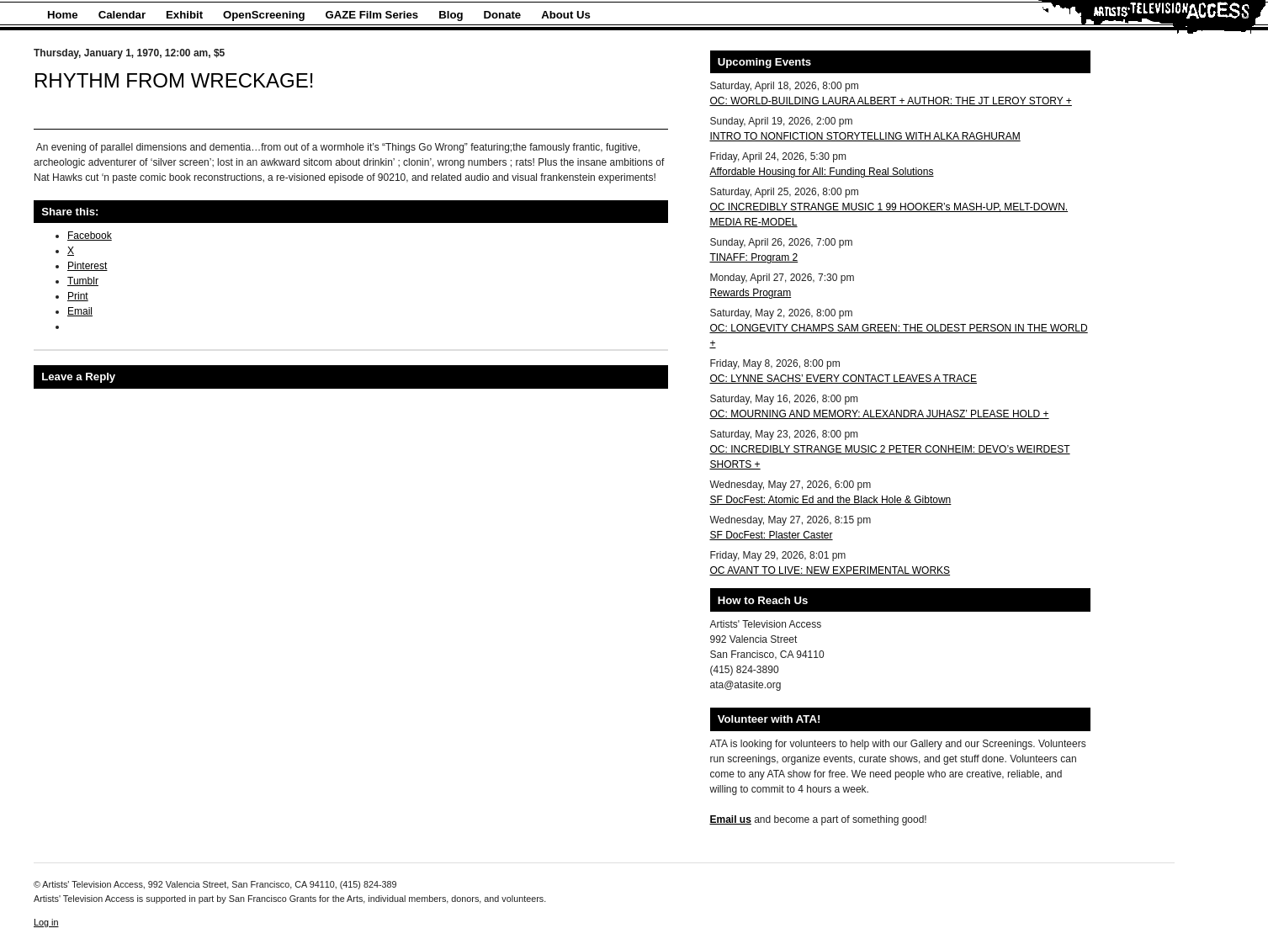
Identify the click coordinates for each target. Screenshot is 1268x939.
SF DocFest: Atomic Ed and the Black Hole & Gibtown (831, 500)
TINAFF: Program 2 (754, 257)
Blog (450, 14)
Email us (730, 819)
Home (62, 14)
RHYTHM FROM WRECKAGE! (174, 80)
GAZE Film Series (372, 14)
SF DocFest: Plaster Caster (771, 535)
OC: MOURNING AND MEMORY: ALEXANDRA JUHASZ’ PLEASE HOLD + (879, 414)
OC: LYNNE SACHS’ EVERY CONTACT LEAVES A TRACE (843, 379)
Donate (503, 14)
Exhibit (184, 14)
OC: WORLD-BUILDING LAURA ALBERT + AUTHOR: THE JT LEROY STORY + (891, 101)
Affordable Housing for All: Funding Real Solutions (822, 172)
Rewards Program (751, 293)
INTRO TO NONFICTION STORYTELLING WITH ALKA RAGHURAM (865, 136)
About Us (566, 14)
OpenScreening (264, 14)
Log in (46, 922)
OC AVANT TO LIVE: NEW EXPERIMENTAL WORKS (830, 570)
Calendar (122, 14)
